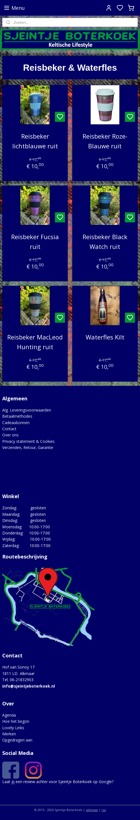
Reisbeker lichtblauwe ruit (35, 141)
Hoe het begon (15, 721)
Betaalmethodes (17, 416)
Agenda (9, 715)
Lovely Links (13, 727)
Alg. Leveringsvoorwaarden (26, 410)
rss (104, 810)
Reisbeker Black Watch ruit (105, 241)
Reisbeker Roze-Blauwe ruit (105, 141)
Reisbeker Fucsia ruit (35, 241)
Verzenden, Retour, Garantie (27, 447)
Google (105, 781)
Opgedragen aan (17, 740)
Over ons (10, 435)
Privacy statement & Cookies (28, 441)
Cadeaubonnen (16, 422)
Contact (9, 428)
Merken (9, 733)
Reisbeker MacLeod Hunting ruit (35, 342)
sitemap (92, 810)
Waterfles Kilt (105, 337)
